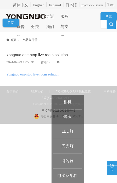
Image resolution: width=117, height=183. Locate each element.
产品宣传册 (20, 18)
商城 (109, 16)
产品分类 (35, 18)
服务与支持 (64, 18)
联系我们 (37, 91)
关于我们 (12, 91)
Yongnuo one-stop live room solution (32, 74)
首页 (11, 22)
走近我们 (50, 18)
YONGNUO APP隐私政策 (73, 91)
